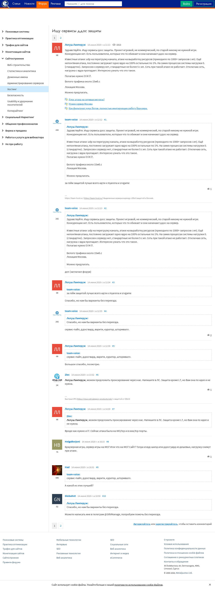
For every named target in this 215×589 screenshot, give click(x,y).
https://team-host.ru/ (93, 198)
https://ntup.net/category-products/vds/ (94, 399)
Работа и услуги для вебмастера (22, 137)
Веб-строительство (18, 65)
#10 (104, 496)
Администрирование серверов (25, 83)
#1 (105, 119)
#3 (113, 282)
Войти (186, 4)
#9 (97, 467)
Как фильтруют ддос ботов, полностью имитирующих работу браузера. (108, 108)
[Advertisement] (107, 17)
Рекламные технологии (68, 553)
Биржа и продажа (14, 131)
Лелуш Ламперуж (75, 44)
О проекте (169, 539)
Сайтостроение (12, 58)
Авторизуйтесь (142, 524)
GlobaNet (70, 496)
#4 (105, 311)
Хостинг (12, 89)
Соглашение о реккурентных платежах (184, 557)
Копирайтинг (15, 110)
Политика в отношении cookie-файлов (184, 552)
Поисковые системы (15, 31)
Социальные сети (119, 544)
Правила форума (11, 562)
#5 (113, 345)
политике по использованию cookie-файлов (138, 584)
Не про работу (12, 144)
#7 (113, 408)
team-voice (71, 119)
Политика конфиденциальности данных (184, 548)
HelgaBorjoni (72, 441)
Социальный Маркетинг (17, 117)
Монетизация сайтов (15, 52)
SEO (58, 548)
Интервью (61, 544)
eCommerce (116, 557)
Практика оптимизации (17, 38)
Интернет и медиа (119, 553)
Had (67, 467)
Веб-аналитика (64, 557)
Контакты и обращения (176, 561)
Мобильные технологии (68, 539)
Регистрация (203, 4)
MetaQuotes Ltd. (184, 572)
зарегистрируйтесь (167, 524)
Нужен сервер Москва (81, 103)
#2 (105, 208)
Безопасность (15, 95)
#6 (97, 374)
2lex (67, 374)
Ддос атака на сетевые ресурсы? (86, 99)
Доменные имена (17, 77)
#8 (107, 441)
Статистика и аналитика (21, 71)
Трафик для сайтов (14, 45)
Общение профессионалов (19, 124)
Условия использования (176, 544)
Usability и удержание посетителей (20, 103)
